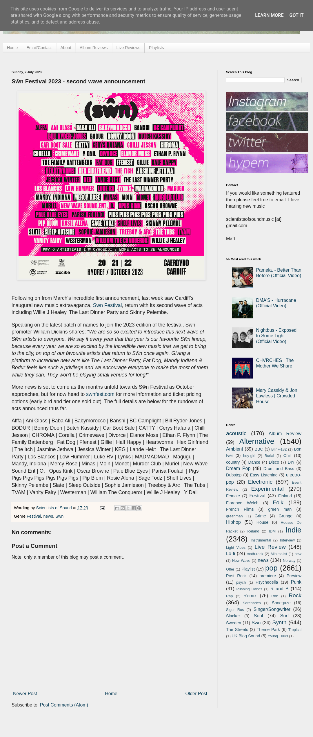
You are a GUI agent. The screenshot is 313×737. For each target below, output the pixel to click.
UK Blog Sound (246, 636)
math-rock (255, 554)
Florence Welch (242, 503)
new (298, 554)
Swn (59, 516)
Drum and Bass (278, 468)
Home (12, 47)
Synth (279, 622)
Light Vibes (235, 547)
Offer (230, 569)
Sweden (233, 623)
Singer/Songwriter (272, 609)
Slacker (233, 616)
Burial (269, 455)
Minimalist (279, 554)
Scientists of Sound (54, 507)
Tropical (294, 629)
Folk (278, 502)
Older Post (196, 693)
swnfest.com (100, 394)
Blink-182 (279, 449)
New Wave (241, 560)
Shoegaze (281, 602)
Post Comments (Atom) (64, 704)
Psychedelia (267, 582)
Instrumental (261, 540)
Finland (285, 496)
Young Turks (277, 636)
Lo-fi (230, 553)
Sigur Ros (235, 609)
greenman (234, 516)
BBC (258, 449)
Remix (249, 595)
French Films (240, 509)
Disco (274, 462)
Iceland (253, 531)
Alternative (256, 441)
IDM (272, 531)
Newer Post (25, 693)
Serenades (252, 603)
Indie (293, 530)
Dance (254, 462)
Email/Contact (39, 47)
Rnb (274, 596)
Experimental (267, 489)
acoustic (236, 433)
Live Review (270, 547)
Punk (296, 582)
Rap (229, 596)
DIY (291, 462)
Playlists (156, 47)
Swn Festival (107, 305)
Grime (260, 516)
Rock (295, 595)
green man (280, 509)
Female (233, 496)
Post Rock (236, 575)
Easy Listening (264, 475)
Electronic (260, 482)
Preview (294, 575)
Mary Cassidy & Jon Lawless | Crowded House (276, 396)
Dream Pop (238, 468)
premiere (268, 575)
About (66, 47)
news (48, 516)
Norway (289, 560)
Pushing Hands (249, 589)
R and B (279, 588)
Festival (34, 516)
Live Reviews (128, 47)
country (233, 462)
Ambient (234, 448)
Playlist (248, 569)
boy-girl (249, 455)
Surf (284, 615)
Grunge (285, 516)
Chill (287, 455)
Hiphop (233, 522)
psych (241, 582)
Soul (258, 615)
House (262, 522)
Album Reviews (94, 47)
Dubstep (234, 475)
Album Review (285, 433)
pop (271, 568)
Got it (296, 15)
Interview (287, 540)
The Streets (237, 629)
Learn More (269, 15)
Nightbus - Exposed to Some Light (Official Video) (276, 336)
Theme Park (268, 629)
